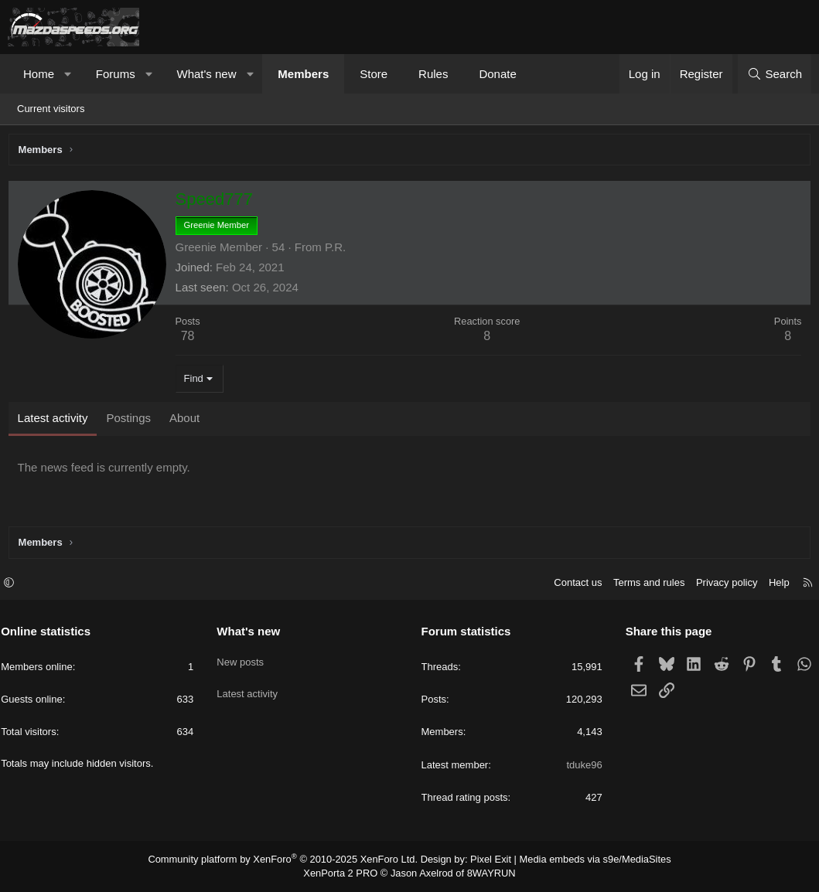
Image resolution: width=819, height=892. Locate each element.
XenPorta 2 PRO (345, 873)
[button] (68, 74)
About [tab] (187, 420)
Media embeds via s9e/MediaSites (582, 861)
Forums (115, 73)
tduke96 (581, 766)
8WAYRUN (486, 873)
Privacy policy (719, 585)
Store (373, 73)
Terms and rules (641, 585)
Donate (497, 73)
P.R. (338, 250)
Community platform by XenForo (291, 861)
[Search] (774, 74)
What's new (206, 73)
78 (191, 339)
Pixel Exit (485, 861)
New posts (244, 660)
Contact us (571, 585)
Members (303, 73)
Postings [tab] (132, 420)
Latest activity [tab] (56, 420)
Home (38, 73)
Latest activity (251, 687)
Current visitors (50, 108)
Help (772, 585)
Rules (433, 73)
